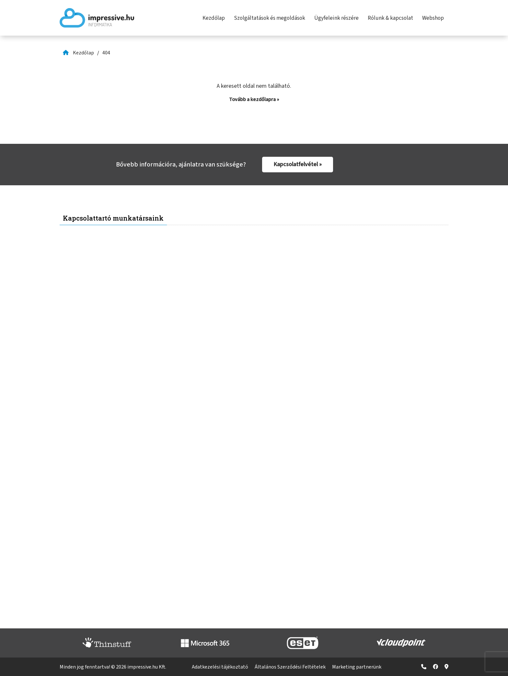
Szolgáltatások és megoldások (269, 18)
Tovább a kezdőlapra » (254, 99)
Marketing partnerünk (356, 666)
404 (106, 52)
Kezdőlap (213, 18)
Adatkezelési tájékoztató (220, 666)
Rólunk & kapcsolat (390, 18)
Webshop (433, 18)
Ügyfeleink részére (336, 18)
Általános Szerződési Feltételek (290, 666)
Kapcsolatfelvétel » (297, 164)
